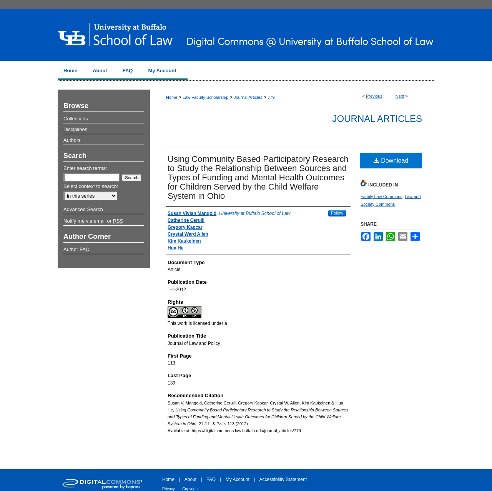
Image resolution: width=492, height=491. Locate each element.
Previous (374, 96)
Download (391, 160)
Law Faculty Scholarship (205, 97)
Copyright (190, 489)
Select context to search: (90, 186)
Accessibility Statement (283, 479)
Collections (75, 119)
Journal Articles (248, 97)
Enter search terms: (85, 168)
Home (171, 97)
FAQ (211, 479)
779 (271, 97)
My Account (237, 479)
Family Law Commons (381, 196)
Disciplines (75, 129)
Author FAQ (76, 249)
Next (400, 96)
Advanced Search (83, 209)
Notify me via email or (93, 221)
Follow (337, 213)
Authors (72, 140)
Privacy (168, 489)
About (190, 479)
